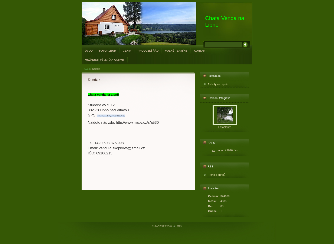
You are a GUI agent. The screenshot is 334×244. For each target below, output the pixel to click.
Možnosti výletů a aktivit (104, 59)
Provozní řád (148, 50)
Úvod (89, 50)
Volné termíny (176, 50)
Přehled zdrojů (216, 174)
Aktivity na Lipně (217, 84)
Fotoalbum (108, 50)
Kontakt (200, 50)
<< (213, 150)
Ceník (127, 50)
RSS (179, 225)
